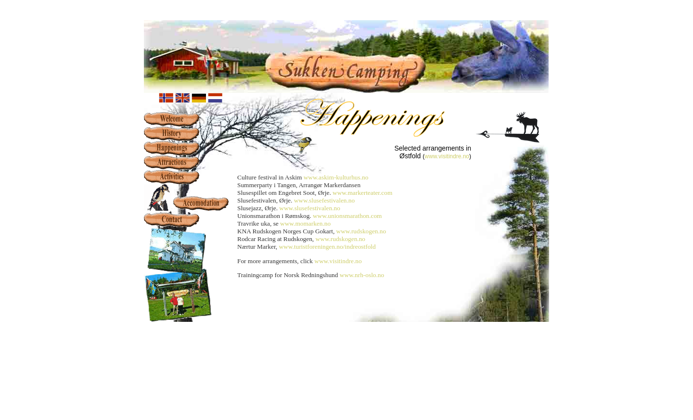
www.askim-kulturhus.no (336, 177)
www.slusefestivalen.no (324, 200)
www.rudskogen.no (361, 231)
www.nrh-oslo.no (362, 275)
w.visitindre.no (451, 156)
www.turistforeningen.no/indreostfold (327, 246)
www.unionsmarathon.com (347, 215)
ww (428, 156)
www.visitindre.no (337, 261)
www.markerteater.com (362, 192)
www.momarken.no (305, 223)
